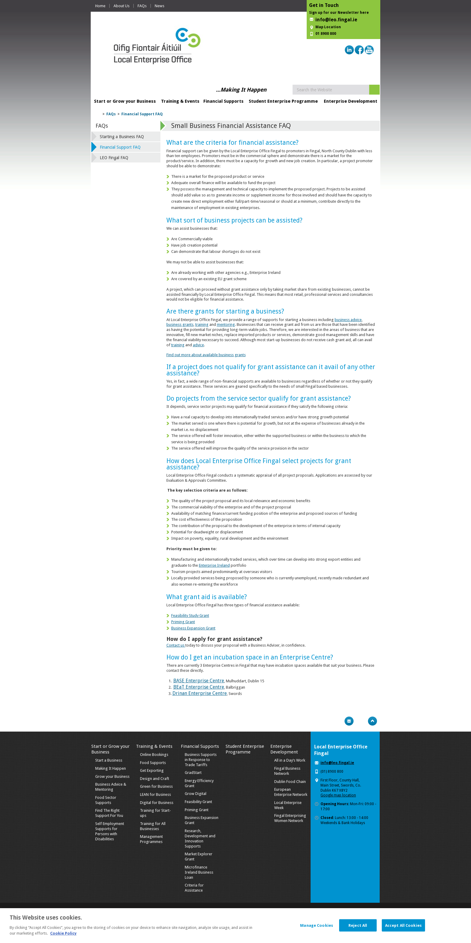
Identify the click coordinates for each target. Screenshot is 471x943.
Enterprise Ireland (214, 565)
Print (337, 721)
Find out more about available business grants (206, 355)
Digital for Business (156, 802)
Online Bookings (154, 754)
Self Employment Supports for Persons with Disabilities (109, 831)
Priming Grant (183, 622)
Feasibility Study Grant (190, 615)
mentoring (226, 324)
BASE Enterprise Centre (198, 681)
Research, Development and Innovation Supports (200, 838)
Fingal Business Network (287, 771)
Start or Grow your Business (125, 101)
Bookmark (360, 721)
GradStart (193, 772)
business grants (179, 324)
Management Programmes (151, 839)
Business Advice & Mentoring (110, 787)
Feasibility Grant (198, 801)
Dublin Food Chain (290, 781)
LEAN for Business (155, 794)
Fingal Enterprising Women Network (290, 818)
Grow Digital (195, 793)
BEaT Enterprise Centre (198, 687)
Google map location (338, 795)
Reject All (357, 928)
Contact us (175, 645)
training (201, 324)
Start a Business (108, 760)
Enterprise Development (350, 101)
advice (198, 345)
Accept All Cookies (403, 928)
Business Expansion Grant (193, 628)
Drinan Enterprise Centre (199, 693)
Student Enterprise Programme (283, 101)
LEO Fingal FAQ (114, 157)
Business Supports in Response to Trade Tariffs (201, 759)
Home (100, 6)
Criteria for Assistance (194, 888)
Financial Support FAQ (142, 114)
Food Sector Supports (105, 800)
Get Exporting (152, 770)
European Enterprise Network (290, 792)
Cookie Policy (63, 936)
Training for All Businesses (153, 826)
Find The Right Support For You (109, 813)
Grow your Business (112, 776)
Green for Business (156, 786)
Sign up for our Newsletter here (339, 13)
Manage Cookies (316, 928)
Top (372, 721)
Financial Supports (223, 101)
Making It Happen (110, 768)
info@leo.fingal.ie (336, 20)
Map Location (328, 27)
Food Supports (153, 762)
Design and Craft (154, 778)
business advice (348, 319)
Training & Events (180, 101)
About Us (121, 6)
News (159, 6)
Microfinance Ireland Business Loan (199, 872)
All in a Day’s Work (289, 760)
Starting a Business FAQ (122, 136)
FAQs (142, 6)
